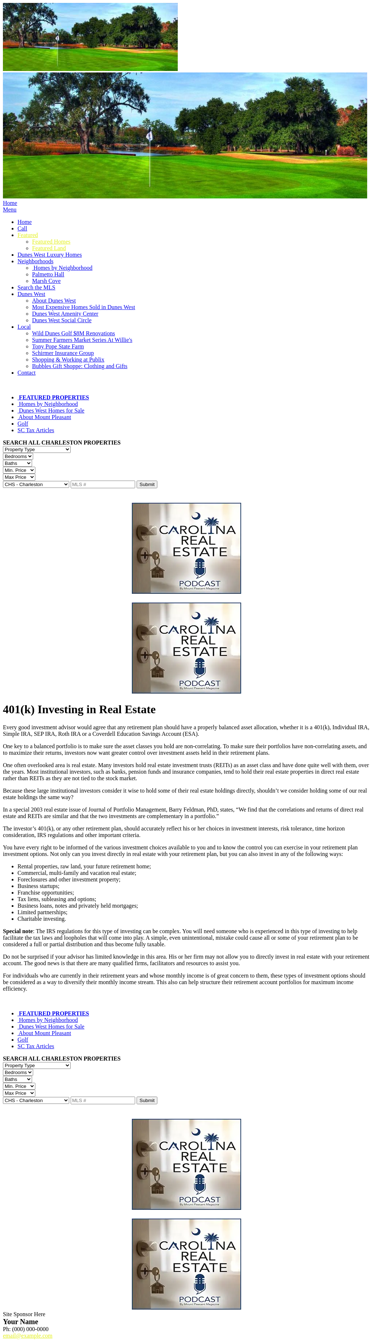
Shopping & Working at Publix (68, 359)
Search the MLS (36, 287)
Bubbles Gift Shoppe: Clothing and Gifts (79, 366)
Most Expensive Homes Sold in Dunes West (83, 307)
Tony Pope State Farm (58, 346)
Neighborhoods (35, 261)
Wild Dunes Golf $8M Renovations (73, 333)
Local (24, 327)
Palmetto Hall (48, 274)
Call (22, 228)
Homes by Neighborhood (62, 268)
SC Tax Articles (35, 430)
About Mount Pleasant (44, 417)
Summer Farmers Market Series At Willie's (82, 340)
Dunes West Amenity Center (65, 314)
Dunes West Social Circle (61, 320)
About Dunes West (54, 300)
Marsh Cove (46, 281)
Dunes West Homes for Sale (51, 410)
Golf (22, 424)
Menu (9, 209)
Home (10, 203)
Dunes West (31, 294)
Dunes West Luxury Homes (49, 255)
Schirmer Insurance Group (63, 353)
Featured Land (49, 248)
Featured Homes (51, 241)
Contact (26, 373)
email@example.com (27, 1336)
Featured (27, 235)
